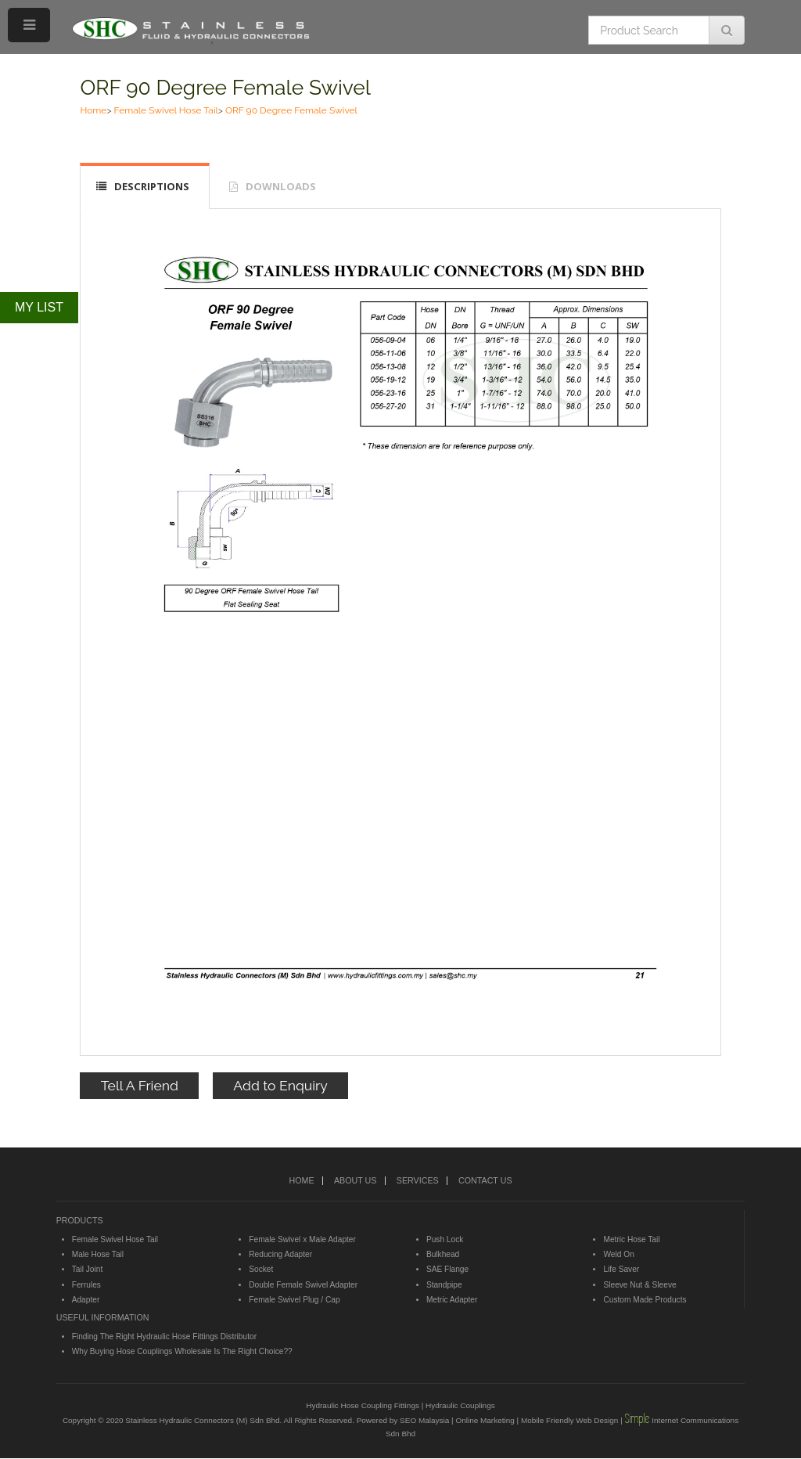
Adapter (86, 1299)
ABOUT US (355, 1180)
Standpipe (444, 1285)
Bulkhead (442, 1254)
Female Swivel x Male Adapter (302, 1239)
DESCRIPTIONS (151, 186)
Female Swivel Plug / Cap (294, 1299)
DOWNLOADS (281, 186)
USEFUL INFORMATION (102, 1317)
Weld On (618, 1254)
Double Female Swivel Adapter (303, 1285)
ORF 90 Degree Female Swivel (225, 87)
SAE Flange (447, 1269)
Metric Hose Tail (631, 1239)
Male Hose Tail (98, 1254)
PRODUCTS (79, 1220)
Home (93, 110)
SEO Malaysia (424, 1420)
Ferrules (86, 1285)
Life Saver (621, 1269)
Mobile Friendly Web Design (569, 1420)
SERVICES (418, 1180)
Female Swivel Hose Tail (166, 110)
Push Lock (444, 1239)
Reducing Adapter (280, 1254)
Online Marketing (484, 1420)
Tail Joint (87, 1269)
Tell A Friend (139, 1085)
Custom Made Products (644, 1299)
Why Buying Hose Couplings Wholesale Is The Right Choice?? (182, 1351)
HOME (301, 1180)
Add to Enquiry (280, 1085)
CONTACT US (485, 1180)
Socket (261, 1269)
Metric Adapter (451, 1299)
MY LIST (39, 307)
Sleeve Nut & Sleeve (639, 1285)
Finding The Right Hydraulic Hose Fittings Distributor (164, 1336)
